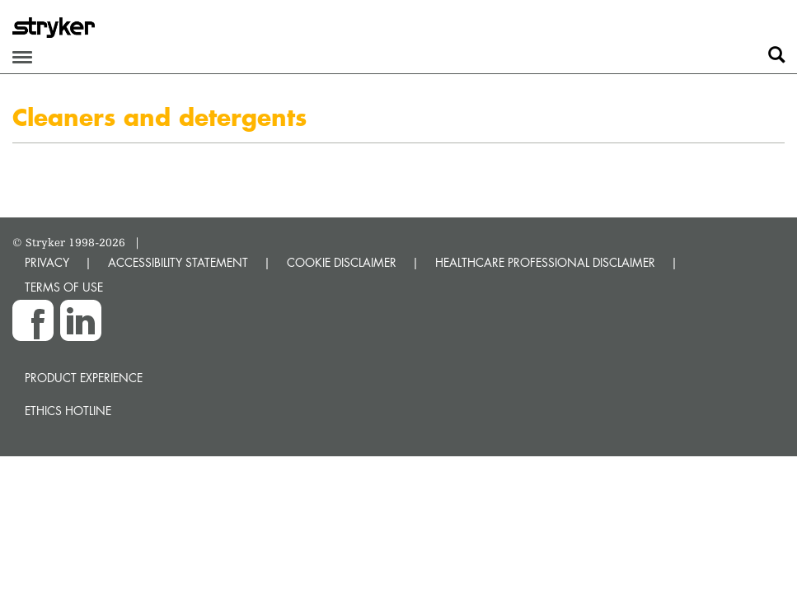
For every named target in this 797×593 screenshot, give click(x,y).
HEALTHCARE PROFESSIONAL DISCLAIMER (545, 262)
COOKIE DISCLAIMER (341, 262)
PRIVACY (47, 262)
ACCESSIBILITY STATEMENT (178, 262)
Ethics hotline (68, 410)
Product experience (84, 377)
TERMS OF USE (64, 287)
